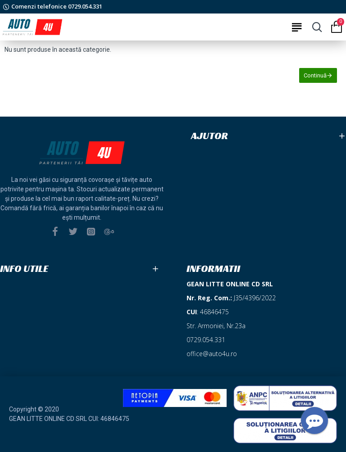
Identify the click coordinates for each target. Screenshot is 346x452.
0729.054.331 (206, 339)
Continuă (315, 75)
